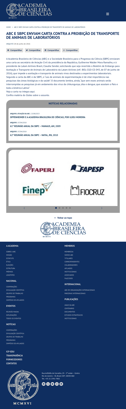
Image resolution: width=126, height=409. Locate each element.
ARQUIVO (13, 114)
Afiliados (68, 268)
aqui (32, 91)
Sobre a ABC (11, 252)
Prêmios (9, 272)
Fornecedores (14, 359)
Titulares (69, 258)
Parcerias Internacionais (75, 293)
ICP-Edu (10, 351)
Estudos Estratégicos (74, 315)
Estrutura (10, 268)
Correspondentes (72, 262)
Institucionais (71, 272)
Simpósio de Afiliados (15, 300)
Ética (8, 262)
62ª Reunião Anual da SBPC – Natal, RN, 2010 (34, 135)
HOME (8, 27)
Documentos (70, 312)
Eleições (9, 265)
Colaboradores (71, 265)
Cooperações (11, 287)
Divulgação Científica (15, 290)
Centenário (69, 308)
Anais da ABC (70, 305)
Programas (10, 297)
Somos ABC (69, 255)
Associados (69, 275)
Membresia (69, 252)
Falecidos (69, 278)
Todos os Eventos (13, 318)
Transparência (14, 355)
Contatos (11, 363)
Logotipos (10, 275)
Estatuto (10, 258)
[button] (14, 50)
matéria (18, 95)
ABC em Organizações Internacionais (80, 290)
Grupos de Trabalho (14, 293)
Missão (9, 255)
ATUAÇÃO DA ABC (23, 114)
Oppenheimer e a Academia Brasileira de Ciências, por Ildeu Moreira (47, 117)
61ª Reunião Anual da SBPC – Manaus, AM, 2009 (35, 126)
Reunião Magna (12, 312)
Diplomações (11, 315)
